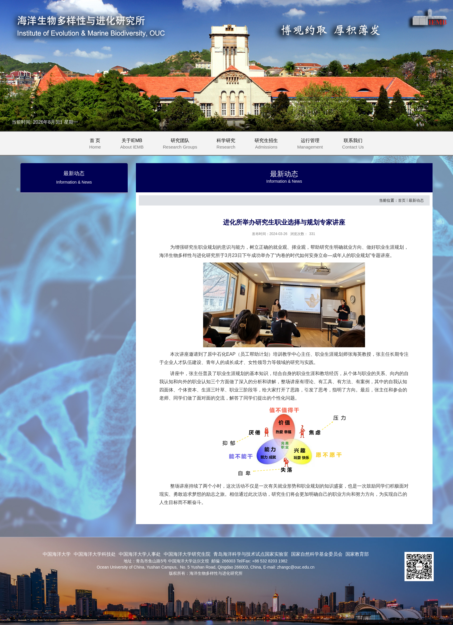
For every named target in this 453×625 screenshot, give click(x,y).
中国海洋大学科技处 (95, 554)
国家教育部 (357, 554)
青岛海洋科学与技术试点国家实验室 (250, 554)
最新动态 (416, 200)
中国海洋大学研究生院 (187, 554)
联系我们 (353, 144)
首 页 (95, 144)
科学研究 (229, 144)
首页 (402, 200)
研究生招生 (269, 144)
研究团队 (183, 144)
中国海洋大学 (57, 554)
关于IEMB (134, 144)
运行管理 (312, 144)
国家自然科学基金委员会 (317, 554)
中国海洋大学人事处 (140, 554)
